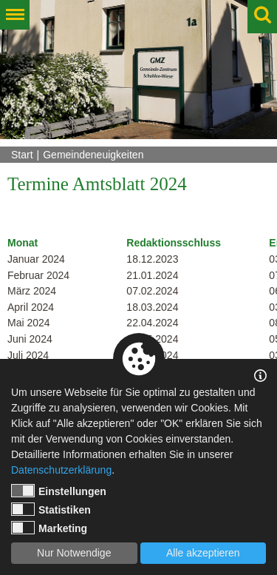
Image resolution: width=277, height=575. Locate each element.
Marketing (49, 527)
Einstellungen (58, 490)
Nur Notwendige (74, 553)
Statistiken (51, 509)
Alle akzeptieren (203, 553)
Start (22, 155)
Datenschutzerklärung (61, 470)
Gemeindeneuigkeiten (93, 155)
